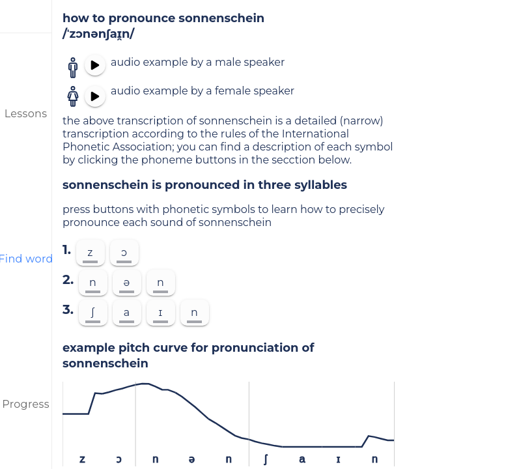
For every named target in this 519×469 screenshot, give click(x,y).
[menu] (26, 16)
